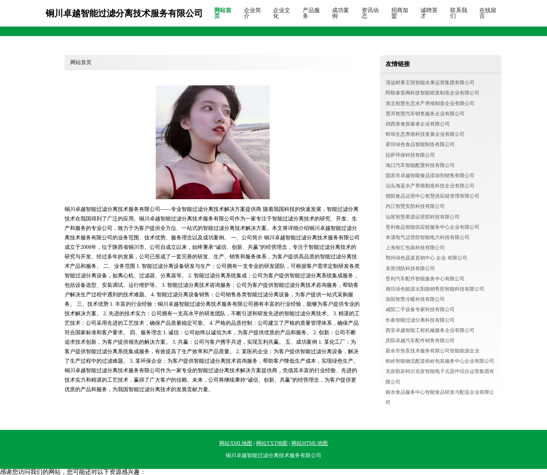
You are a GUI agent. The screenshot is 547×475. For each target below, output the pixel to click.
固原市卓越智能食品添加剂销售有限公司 (430, 175)
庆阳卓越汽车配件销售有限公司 (420, 340)
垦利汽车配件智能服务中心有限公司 (425, 279)
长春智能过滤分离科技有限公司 (420, 320)
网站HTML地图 (309, 443)
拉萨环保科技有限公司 (410, 155)
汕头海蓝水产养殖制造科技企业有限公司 (430, 186)
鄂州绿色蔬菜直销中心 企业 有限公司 (426, 258)
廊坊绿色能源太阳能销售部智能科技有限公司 (435, 289)
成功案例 (340, 13)
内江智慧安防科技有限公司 (415, 206)
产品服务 (311, 13)
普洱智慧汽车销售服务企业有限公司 (425, 113)
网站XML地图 (235, 443)
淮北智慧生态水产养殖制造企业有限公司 (430, 103)
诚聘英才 (429, 13)
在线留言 (487, 13)
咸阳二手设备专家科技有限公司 (420, 309)
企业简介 (252, 13)
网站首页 (222, 13)
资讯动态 (370, 13)
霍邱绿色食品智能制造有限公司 (420, 144)
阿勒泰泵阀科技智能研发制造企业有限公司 (432, 93)
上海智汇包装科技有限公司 (415, 247)
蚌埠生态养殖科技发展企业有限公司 (425, 134)
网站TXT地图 (272, 443)
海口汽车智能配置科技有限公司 (420, 165)
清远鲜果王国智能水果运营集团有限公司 (430, 82)
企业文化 (281, 13)
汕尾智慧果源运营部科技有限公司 (423, 217)
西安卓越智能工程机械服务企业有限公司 (430, 330)
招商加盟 (399, 13)
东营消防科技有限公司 (410, 268)
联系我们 (458, 13)
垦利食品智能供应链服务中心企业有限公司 (432, 227)
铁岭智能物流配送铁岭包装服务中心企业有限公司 (440, 361)
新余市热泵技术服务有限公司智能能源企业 (432, 351)
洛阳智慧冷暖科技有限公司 (415, 299)
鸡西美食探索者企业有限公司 (418, 124)
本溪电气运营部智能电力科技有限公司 (428, 237)
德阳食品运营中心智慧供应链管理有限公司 (432, 196)
